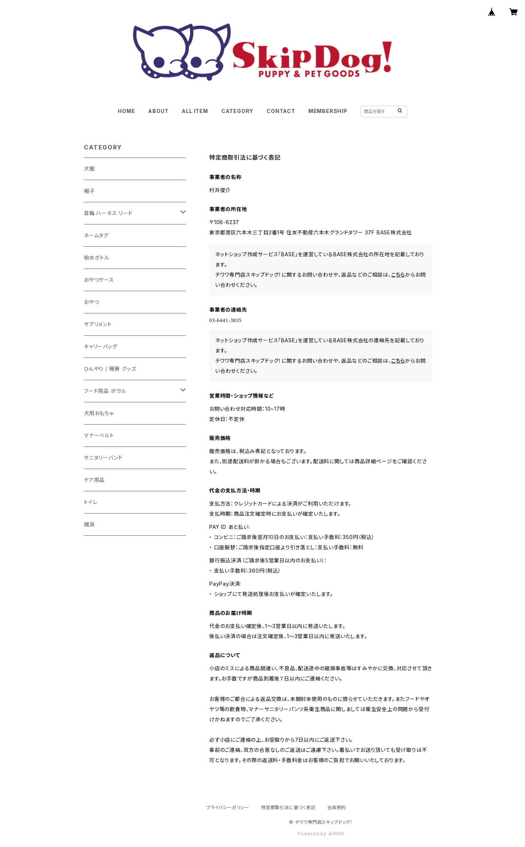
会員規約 (336, 807)
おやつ (91, 302)
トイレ (90, 502)
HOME (126, 111)
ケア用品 (94, 480)
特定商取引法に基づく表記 (288, 807)
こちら (398, 275)
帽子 (89, 191)
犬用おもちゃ (99, 413)
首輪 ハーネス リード (108, 213)
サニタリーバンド (103, 457)
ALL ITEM (195, 111)
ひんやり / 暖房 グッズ (110, 369)
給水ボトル (96, 257)
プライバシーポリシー (227, 807)
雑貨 (89, 524)
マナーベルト (99, 435)
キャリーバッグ (100, 346)
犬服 (89, 168)
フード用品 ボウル (105, 391)
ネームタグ (96, 235)
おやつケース (99, 280)
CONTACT (281, 111)
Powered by (321, 833)
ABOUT (158, 111)
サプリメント (98, 324)
